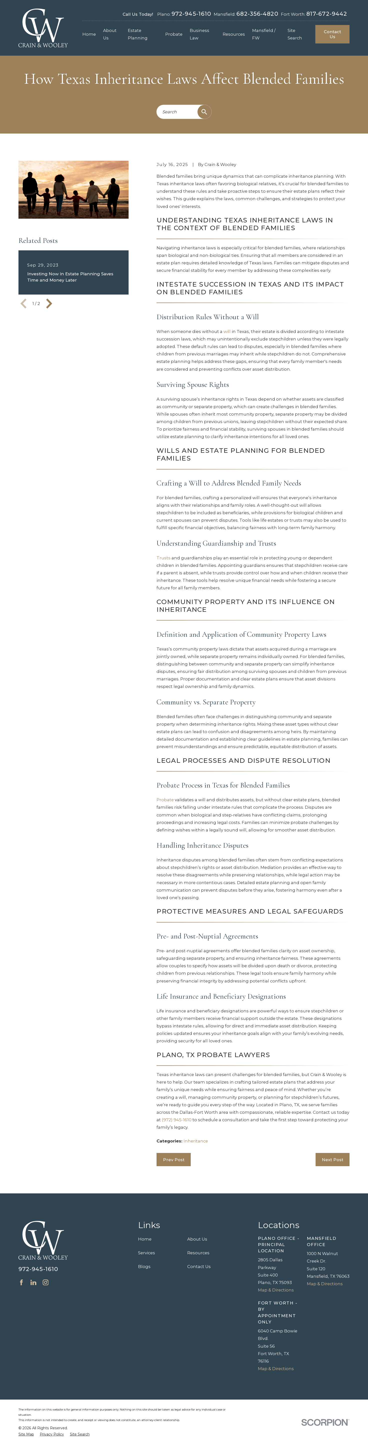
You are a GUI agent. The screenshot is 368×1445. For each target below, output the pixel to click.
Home (145, 1239)
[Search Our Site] (204, 112)
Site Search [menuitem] (295, 34)
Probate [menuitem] (174, 34)
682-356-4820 (257, 13)
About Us (197, 1239)
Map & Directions (276, 1289)
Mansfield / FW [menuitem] (264, 34)
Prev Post (173, 1159)
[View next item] (49, 304)
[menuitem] (26, 1434)
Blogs (144, 1266)
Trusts (164, 557)
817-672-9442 (326, 13)
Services (146, 1252)
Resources (198, 1252)
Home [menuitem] (89, 34)
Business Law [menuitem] (199, 34)
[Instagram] (45, 1282)
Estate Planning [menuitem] (138, 34)
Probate (165, 799)
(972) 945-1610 (176, 1119)
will (227, 331)
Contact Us (332, 34)
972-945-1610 (191, 13)
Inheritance (196, 1140)
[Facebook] (21, 1282)
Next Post (332, 1159)
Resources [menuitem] (234, 34)
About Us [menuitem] (110, 34)
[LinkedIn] (33, 1282)
